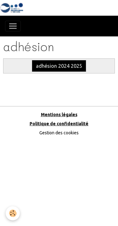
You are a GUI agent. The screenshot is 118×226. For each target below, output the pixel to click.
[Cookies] (13, 213)
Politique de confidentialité (59, 123)
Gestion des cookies (59, 132)
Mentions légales (59, 114)
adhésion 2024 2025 (59, 66)
